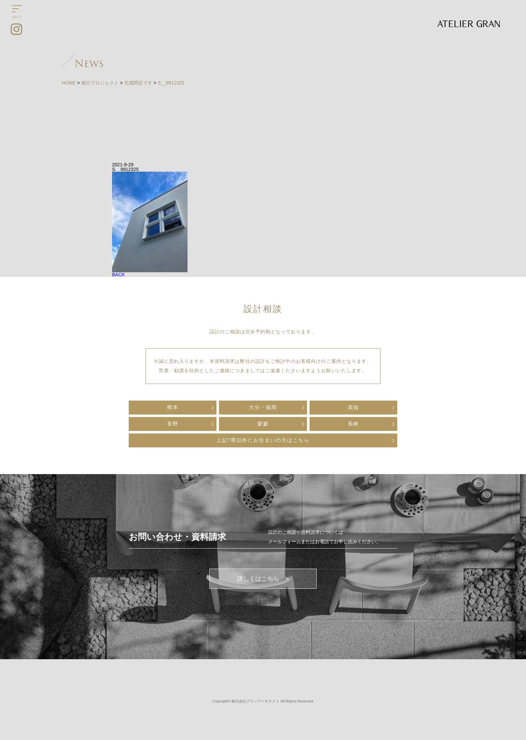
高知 (353, 407)
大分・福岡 (263, 407)
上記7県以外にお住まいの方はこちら (263, 440)
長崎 (353, 423)
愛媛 (263, 423)
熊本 (172, 407)
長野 (172, 423)
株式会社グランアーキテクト (255, 701)
